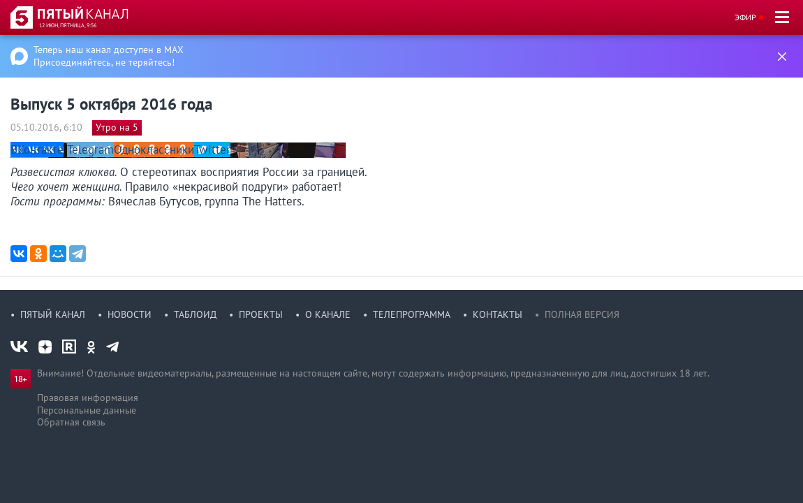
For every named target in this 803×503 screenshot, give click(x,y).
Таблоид (195, 314)
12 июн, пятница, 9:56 (67, 25)
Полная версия (582, 314)
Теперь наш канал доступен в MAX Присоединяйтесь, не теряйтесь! (109, 55)
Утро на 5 (117, 127)
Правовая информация (87, 397)
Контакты (497, 314)
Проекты (261, 314)
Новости (130, 314)
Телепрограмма (411, 314)
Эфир (745, 17)
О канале (328, 314)
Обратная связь (71, 422)
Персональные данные (86, 410)
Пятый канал (52, 314)
